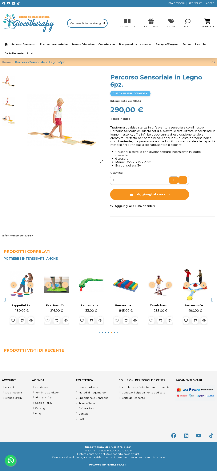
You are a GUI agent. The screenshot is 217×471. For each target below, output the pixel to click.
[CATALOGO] (127, 23)
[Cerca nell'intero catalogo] (104, 23)
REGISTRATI (195, 3)
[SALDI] (151, 23)
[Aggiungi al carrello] (22, 320)
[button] (5, 299)
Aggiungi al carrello (150, 194)
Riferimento (118, 100)
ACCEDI (210, 3)
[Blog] (188, 23)
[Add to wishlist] (132, 206)
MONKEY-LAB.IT (117, 464)
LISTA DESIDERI (176, 3)
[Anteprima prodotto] (31, 320)
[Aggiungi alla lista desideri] (13, 320)
